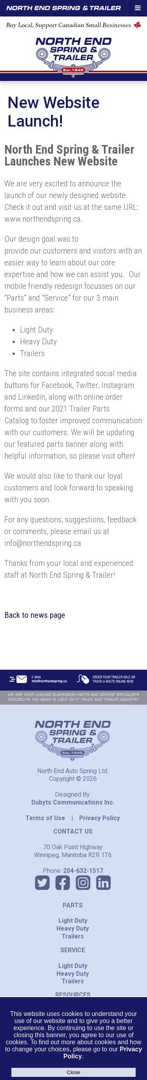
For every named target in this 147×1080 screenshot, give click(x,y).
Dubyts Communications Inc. (72, 802)
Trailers (73, 936)
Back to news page (34, 615)
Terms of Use (45, 818)
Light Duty (72, 920)
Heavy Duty (72, 928)
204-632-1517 (83, 870)
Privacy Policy (99, 818)
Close (73, 1072)
